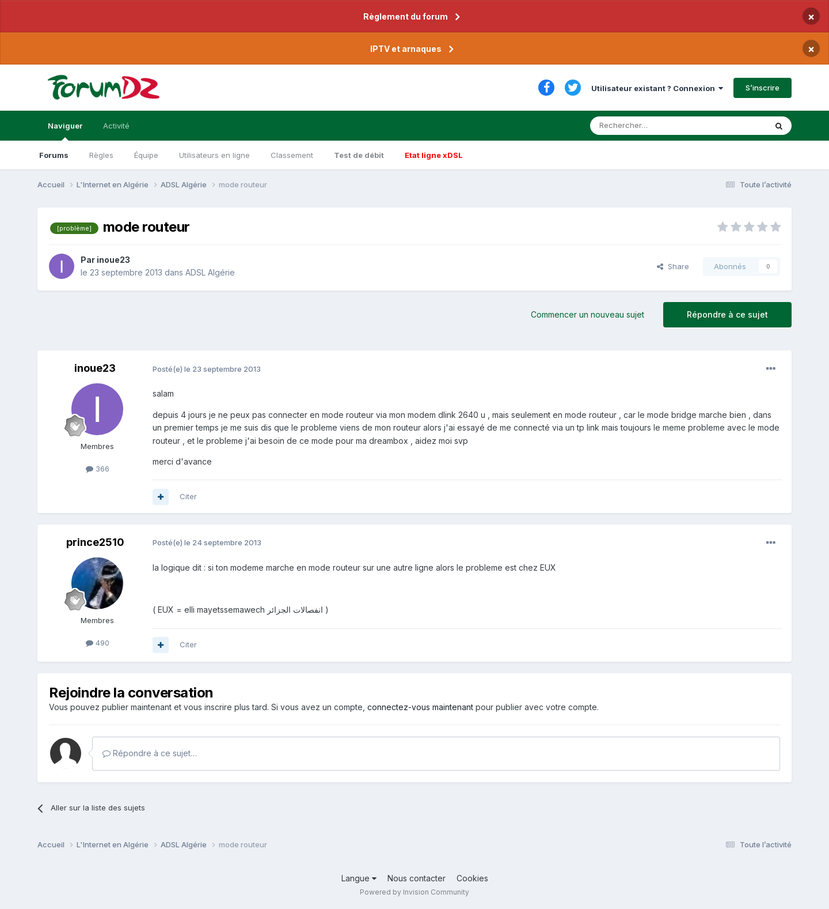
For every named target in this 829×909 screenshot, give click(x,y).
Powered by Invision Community (414, 892)
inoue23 (113, 260)
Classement (292, 155)
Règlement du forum (405, 16)
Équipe (146, 155)
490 (97, 642)
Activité (116, 125)
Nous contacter (416, 878)
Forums (54, 155)
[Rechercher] (653, 125)
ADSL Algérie (210, 272)
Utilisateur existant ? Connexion (657, 88)
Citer (188, 496)
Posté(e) (207, 369)
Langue (359, 878)
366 (97, 468)
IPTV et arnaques (406, 49)
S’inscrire (762, 87)
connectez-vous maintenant (420, 707)
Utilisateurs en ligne (214, 155)
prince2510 (95, 542)
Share (673, 266)
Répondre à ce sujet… (149, 753)
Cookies (472, 878)
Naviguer (65, 131)
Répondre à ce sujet (727, 314)
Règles (101, 155)
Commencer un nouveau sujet (587, 314)
